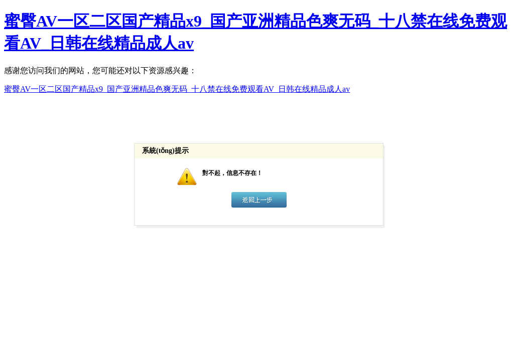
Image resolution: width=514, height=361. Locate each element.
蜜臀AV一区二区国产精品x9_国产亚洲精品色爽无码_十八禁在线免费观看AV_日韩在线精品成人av (177, 89)
